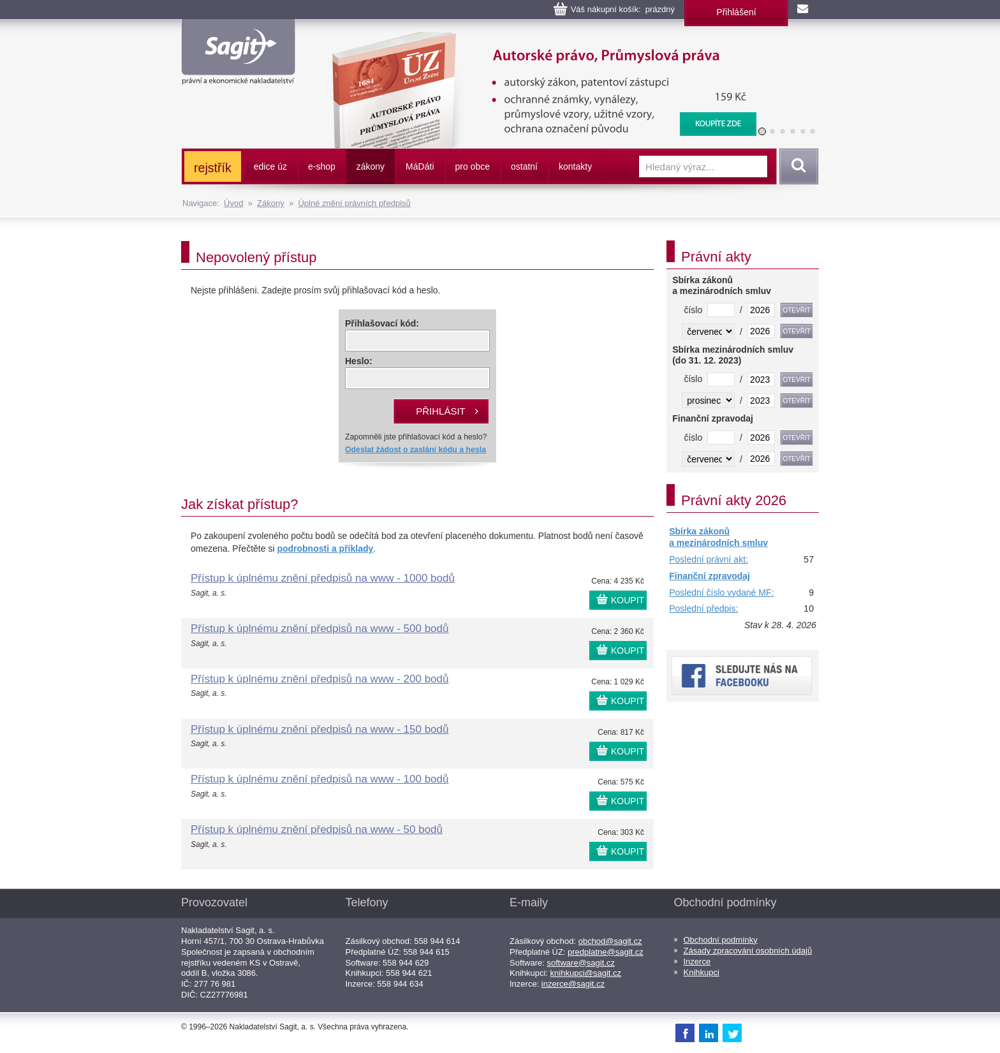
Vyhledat (796, 166)
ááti (420, 166)
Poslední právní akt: (708, 559)
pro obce (472, 166)
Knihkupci (701, 972)
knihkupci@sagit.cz (585, 973)
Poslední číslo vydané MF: (721, 592)
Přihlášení (736, 12)
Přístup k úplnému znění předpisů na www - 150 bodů (319, 729)
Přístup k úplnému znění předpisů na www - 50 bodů (317, 829)
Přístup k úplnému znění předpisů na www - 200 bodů (319, 679)
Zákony (270, 203)
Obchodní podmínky (721, 940)
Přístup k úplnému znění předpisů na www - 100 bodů (319, 779)
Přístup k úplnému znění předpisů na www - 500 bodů (319, 628)
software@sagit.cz (581, 963)
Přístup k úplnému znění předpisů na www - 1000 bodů (323, 578)
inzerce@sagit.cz (573, 984)
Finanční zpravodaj (709, 576)
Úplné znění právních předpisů (354, 203)
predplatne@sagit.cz (605, 952)
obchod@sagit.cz (610, 941)
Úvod (233, 203)
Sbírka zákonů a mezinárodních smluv (718, 537)
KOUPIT (627, 600)
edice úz (270, 166)
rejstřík (213, 168)
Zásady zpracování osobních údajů (748, 950)
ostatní (524, 166)
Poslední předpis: (703, 608)
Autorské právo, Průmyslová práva (536, 38)
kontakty (575, 166)
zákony (371, 166)
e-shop (321, 166)
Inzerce (697, 961)
